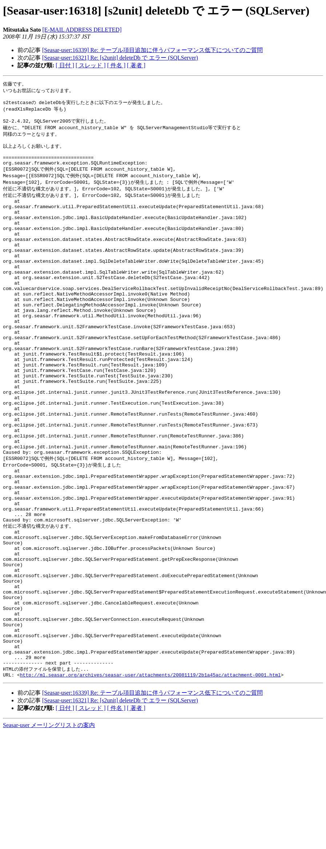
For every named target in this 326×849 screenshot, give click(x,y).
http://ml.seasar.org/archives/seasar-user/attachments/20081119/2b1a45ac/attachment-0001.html (150, 778)
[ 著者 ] (136, 65)
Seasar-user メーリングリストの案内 (49, 828)
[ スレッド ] (91, 65)
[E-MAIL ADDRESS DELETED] (81, 30)
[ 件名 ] (116, 65)
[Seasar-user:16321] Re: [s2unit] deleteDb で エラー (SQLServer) (120, 58)
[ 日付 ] (65, 65)
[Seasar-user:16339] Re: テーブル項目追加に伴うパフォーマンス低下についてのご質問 (152, 50)
